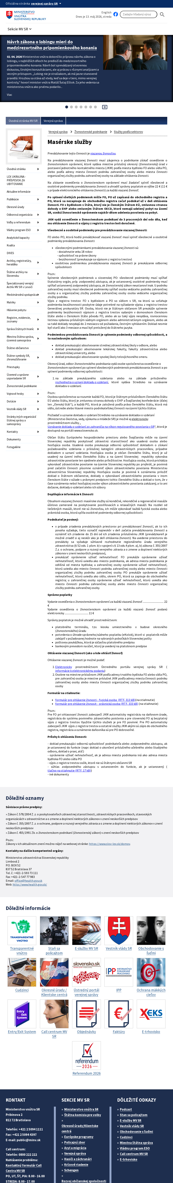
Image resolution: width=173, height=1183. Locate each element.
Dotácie (11, 394)
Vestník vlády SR (17, 401)
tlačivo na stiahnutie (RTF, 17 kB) (70, 735)
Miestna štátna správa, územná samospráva (21, 332)
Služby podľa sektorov (131, 131)
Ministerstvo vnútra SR (82, 1069)
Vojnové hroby (16, 387)
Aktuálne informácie (19, 190)
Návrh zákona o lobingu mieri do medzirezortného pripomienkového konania (45, 47)
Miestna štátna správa (137, 1102)
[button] (21, 28)
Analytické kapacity (19, 233)
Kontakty (12, 422)
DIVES (11, 248)
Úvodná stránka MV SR (25, 120)
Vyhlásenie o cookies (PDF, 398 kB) (32, 1170)
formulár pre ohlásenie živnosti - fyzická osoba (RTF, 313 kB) (97, 667)
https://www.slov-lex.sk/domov (113, 807)
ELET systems (77, 1165)
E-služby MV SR (133, 1080)
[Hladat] (162, 14)
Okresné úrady (16, 204)
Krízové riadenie (77, 1124)
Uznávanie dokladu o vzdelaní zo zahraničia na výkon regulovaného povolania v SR (104, 413)
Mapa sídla (98, 1165)
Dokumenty (14, 430)
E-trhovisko (129, 1119)
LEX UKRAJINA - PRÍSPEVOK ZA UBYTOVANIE (18, 179)
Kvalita (11, 241)
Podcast (127, 1069)
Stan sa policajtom (135, 1075)
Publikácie (13, 197)
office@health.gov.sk (29, 841)
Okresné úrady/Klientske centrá (80, 1088)
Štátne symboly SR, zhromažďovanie (19, 350)
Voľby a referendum (19, 219)
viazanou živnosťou (104, 153)
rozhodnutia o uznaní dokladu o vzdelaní (82, 369)
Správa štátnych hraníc (21, 323)
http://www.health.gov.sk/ (31, 844)
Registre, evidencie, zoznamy (19, 314)
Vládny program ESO (20, 226)
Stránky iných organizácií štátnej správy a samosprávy (20, 412)
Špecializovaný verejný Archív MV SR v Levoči (21, 278)
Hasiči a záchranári (79, 1119)
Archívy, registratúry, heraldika (20, 257)
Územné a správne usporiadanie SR (19, 367)
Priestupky (13, 358)
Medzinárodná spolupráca (16, 289)
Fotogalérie (14, 437)
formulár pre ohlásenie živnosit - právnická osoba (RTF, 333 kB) (98, 671)
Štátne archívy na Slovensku (18, 268)
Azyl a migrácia (76, 1108)
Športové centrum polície (84, 1152)
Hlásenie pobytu (17, 305)
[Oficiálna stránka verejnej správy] (48, 3)
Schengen (72, 1130)
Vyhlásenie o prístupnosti (128, 1165)
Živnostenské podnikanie (15, 378)
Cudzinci (127, 1097)
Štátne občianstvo (18, 341)
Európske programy (80, 1096)
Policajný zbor (76, 1102)
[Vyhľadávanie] (138, 14)
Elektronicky (63, 637)
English (106, 12)
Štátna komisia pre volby (84, 1075)
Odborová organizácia (21, 212)
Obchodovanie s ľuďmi (138, 1091)
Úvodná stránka (17, 169)
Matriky (11, 298)
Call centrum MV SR (136, 1113)
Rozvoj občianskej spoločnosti (76, 1143)
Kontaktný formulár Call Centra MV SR (24, 1127)
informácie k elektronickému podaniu (80, 640)
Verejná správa (57, 120)
